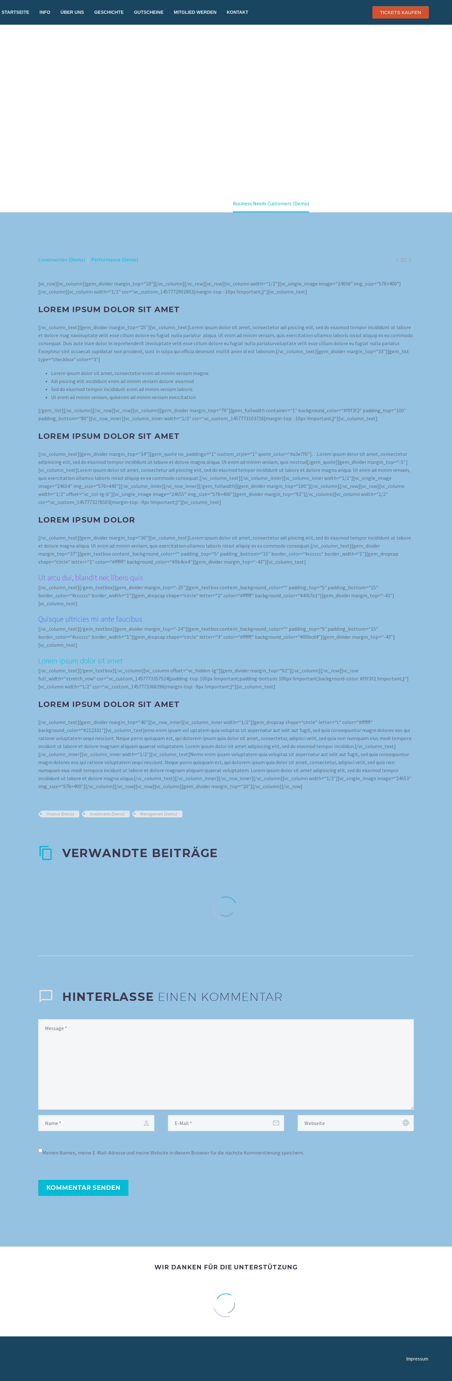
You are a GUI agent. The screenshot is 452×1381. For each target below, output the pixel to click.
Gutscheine (148, 12)
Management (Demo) (158, 814)
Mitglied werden (195, 12)
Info (44, 12)
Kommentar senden (83, 1187)
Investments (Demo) (107, 814)
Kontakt (237, 12)
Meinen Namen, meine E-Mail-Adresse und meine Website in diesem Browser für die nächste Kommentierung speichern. (173, 1152)
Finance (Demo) (60, 814)
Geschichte (109, 12)
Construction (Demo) (61, 259)
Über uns (72, 12)
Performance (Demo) (114, 259)
